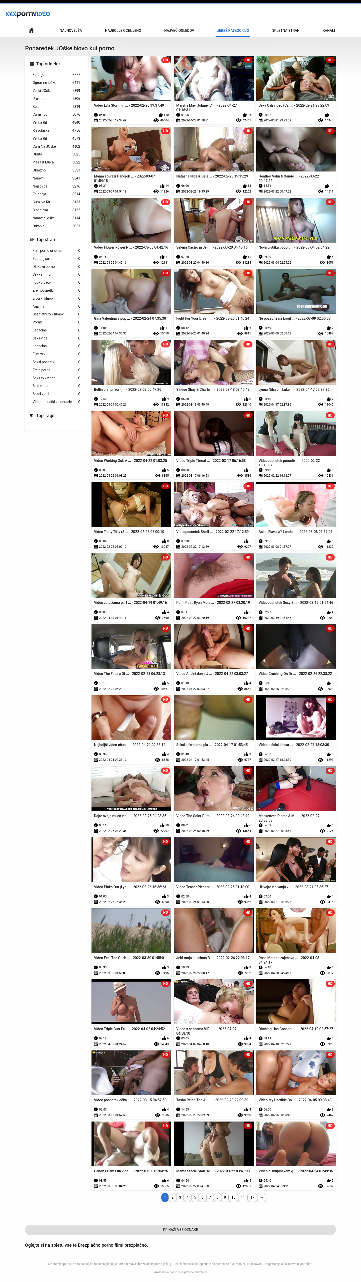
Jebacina (56, 346)
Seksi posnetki (56, 362)
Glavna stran (31, 30)
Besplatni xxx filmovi (56, 314)
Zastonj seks (56, 259)
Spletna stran (286, 31)
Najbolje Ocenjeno (123, 31)
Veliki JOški (56, 91)
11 (243, 1197)
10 (233, 1197)
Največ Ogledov (179, 31)
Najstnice (56, 186)
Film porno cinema (56, 251)
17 (252, 1197)
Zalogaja (56, 194)
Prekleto (56, 99)
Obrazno (56, 170)
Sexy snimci (56, 274)
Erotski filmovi (56, 298)
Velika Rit (56, 122)
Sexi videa (56, 386)
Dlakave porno (56, 267)
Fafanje (56, 75)
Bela (56, 107)
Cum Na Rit (56, 202)
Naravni (56, 178)
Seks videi (56, 338)
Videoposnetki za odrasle (56, 402)
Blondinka (56, 210)
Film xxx (56, 354)
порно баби (56, 282)
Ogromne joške (56, 83)
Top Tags (45, 415)
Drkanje (56, 226)
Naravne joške (56, 218)
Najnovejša (71, 31)
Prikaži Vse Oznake (180, 1230)
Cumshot (56, 114)
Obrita (56, 154)
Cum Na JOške (56, 146)
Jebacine (56, 330)
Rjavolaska (56, 130)
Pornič (56, 322)
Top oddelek (48, 63)
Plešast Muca (56, 162)
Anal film (56, 306)
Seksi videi (56, 394)
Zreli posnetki (56, 290)
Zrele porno (56, 370)
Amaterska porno (165, 1272)
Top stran (45, 239)
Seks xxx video (56, 378)
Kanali (329, 31)
